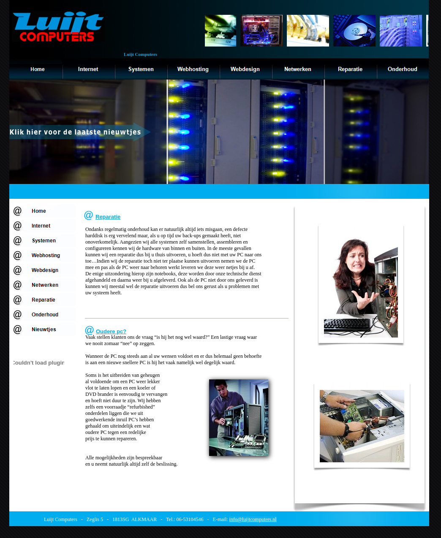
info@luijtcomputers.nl (253, 519)
